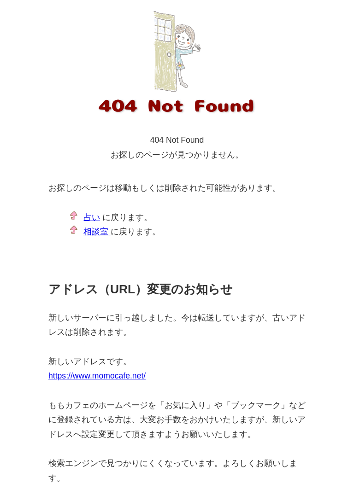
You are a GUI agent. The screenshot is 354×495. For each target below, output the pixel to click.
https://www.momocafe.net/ (97, 375)
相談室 (97, 231)
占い (91, 217)
